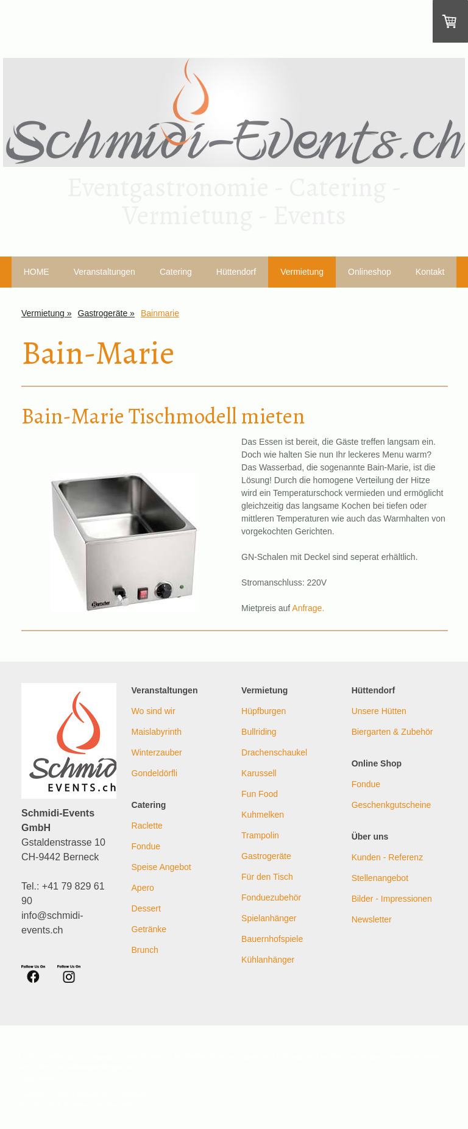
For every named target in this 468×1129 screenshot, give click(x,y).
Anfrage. (308, 608)
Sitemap (133, 1095)
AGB (64, 1095)
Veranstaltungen (104, 272)
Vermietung (302, 272)
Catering (176, 272)
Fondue (146, 846)
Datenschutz (96, 1095)
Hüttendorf (236, 272)
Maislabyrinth (157, 732)
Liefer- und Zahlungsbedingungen (84, 1067)
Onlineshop (369, 272)
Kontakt (430, 272)
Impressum (35, 1095)
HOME (36, 272)
